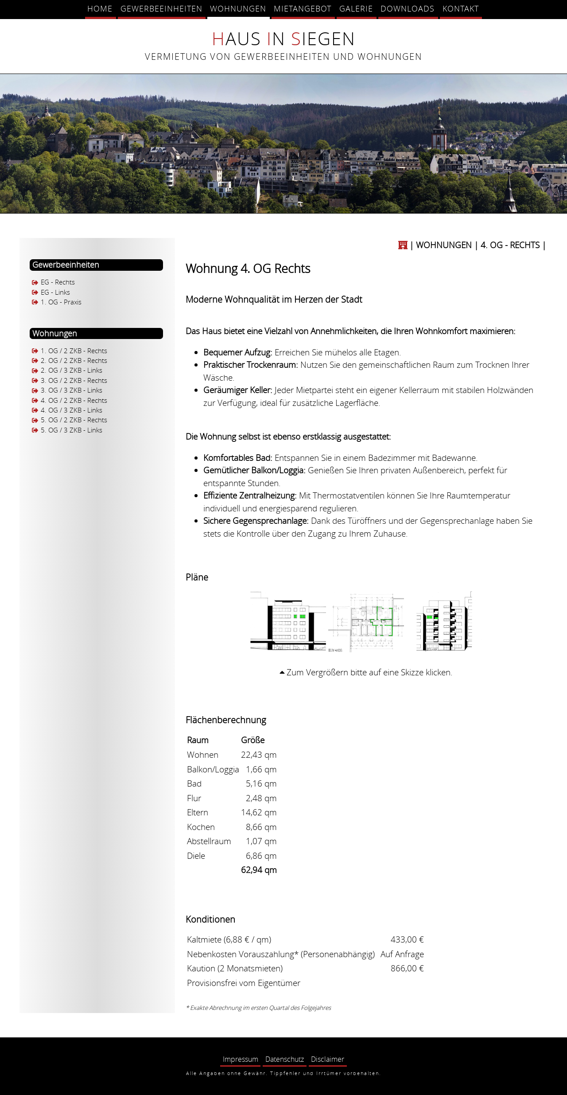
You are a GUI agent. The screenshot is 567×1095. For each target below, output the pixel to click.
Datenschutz (284, 1059)
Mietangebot (302, 8)
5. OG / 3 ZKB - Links (71, 430)
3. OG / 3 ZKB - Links (71, 390)
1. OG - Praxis (61, 302)
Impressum (240, 1059)
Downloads (408, 8)
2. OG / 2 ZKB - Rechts (74, 360)
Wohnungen (238, 8)
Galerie (356, 8)
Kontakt (461, 8)
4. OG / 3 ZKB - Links (71, 410)
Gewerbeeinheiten (161, 8)
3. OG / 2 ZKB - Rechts (74, 380)
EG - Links (55, 292)
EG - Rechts (58, 282)
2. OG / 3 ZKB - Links (71, 370)
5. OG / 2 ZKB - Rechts (74, 420)
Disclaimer (327, 1059)
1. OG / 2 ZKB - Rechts (74, 351)
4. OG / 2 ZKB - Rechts (74, 400)
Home (100, 8)
